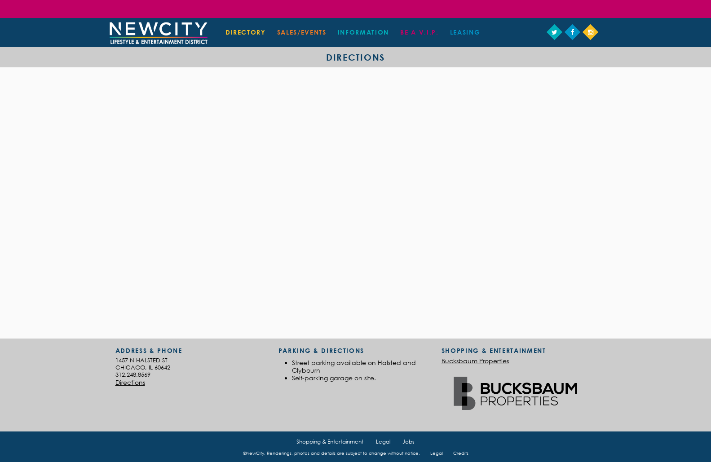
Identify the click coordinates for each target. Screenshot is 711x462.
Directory (245, 32)
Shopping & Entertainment (329, 441)
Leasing (465, 32)
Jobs (408, 441)
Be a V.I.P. (419, 32)
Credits (460, 453)
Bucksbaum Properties (475, 361)
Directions (130, 382)
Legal (383, 441)
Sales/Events (302, 32)
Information (363, 32)
